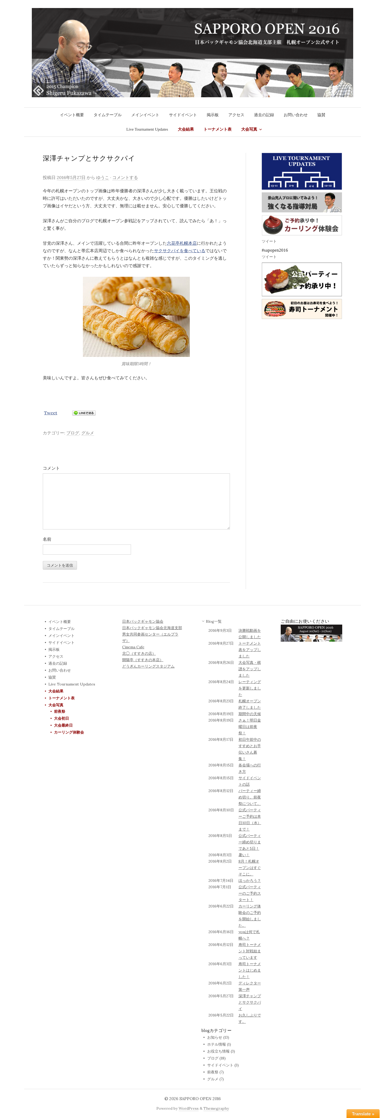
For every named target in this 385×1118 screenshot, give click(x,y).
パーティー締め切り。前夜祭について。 (249, 797)
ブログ (72, 432)
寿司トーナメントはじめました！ (249, 970)
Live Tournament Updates (147, 129)
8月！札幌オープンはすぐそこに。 (249, 868)
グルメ (87, 432)
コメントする (125, 177)
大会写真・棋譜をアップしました (249, 669)
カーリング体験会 (69, 732)
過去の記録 (264, 115)
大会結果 (186, 129)
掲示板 (213, 115)
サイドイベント (183, 115)
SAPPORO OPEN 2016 (200, 1098)
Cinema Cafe (133, 647)
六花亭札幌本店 (182, 243)
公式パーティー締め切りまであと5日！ (249, 842)
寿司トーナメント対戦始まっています (249, 951)
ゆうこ (102, 177)
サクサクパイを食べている (179, 250)
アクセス (236, 115)
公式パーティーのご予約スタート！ (249, 893)
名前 (47, 539)
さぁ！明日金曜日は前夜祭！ (249, 726)
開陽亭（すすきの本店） (142, 659)
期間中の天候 (249, 713)
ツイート (269, 241)
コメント (51, 468)
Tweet (50, 412)
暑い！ (244, 854)
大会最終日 (63, 725)
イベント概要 (72, 115)
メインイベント (145, 115)
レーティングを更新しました (249, 688)
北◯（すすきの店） (139, 653)
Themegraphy (216, 1108)
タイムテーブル (108, 115)
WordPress (189, 1108)
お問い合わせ (296, 115)
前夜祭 (59, 711)
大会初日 (61, 718)
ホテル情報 (216, 1044)
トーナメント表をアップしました (249, 650)
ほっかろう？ (249, 880)
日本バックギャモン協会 (142, 621)
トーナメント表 (217, 129)
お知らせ (214, 1037)
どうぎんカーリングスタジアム (148, 666)
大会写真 (249, 129)
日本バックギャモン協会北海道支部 (152, 627)
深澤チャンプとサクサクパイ (249, 1002)
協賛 (321, 115)
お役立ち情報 (218, 1051)
